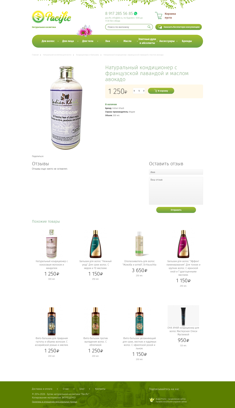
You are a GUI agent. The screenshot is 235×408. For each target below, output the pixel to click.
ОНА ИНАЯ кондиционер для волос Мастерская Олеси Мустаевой (183, 331)
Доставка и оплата (42, 388)
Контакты (100, 388)
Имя (153, 172)
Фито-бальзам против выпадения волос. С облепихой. (95, 342)
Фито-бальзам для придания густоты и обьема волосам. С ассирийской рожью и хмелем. (51, 342)
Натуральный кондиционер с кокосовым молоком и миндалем (52, 265)
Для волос (48, 41)
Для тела (87, 41)
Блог (82, 388)
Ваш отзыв (157, 179)
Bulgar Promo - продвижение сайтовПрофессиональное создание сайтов (171, 400)
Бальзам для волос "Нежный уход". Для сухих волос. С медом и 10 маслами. (95, 265)
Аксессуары (167, 41)
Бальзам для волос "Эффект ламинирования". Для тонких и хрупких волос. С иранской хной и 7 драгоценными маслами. (183, 268)
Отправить (176, 210)
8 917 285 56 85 (119, 13)
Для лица (68, 41)
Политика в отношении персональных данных (54, 402)
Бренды (187, 41)
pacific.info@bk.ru (113, 18)
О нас (66, 388)
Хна (107, 41)
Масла (127, 41)
